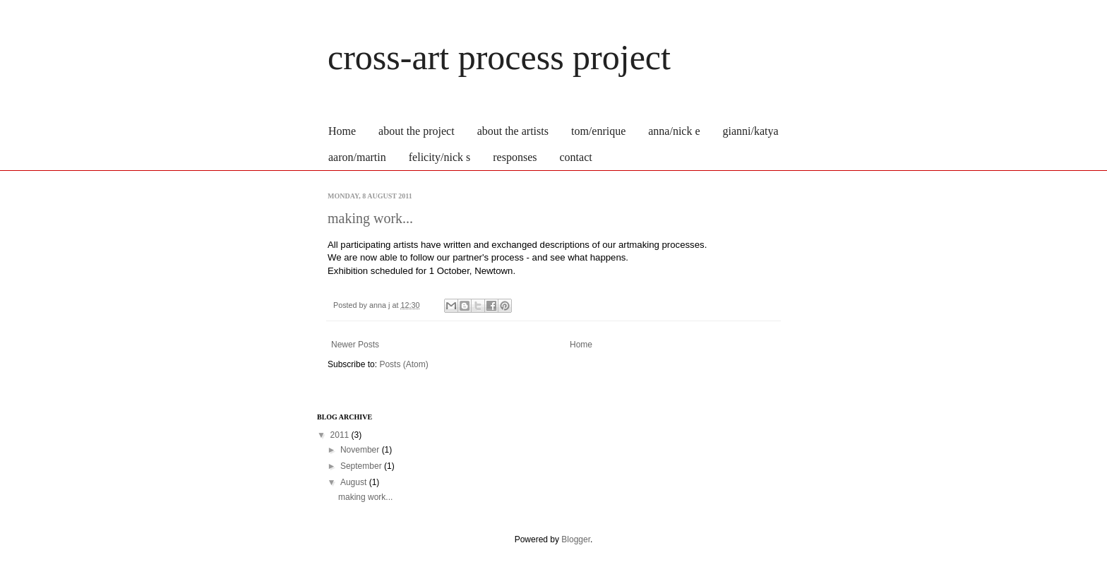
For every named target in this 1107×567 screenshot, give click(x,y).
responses (515, 157)
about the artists (513, 131)
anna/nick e (674, 131)
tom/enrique (598, 131)
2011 (341, 435)
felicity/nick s (440, 157)
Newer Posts (355, 345)
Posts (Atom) (403, 364)
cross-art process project (499, 57)
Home (342, 131)
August (354, 482)
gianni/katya (751, 131)
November (361, 450)
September (362, 466)
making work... (370, 218)
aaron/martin (357, 157)
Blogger (575, 539)
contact (576, 157)
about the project (416, 131)
